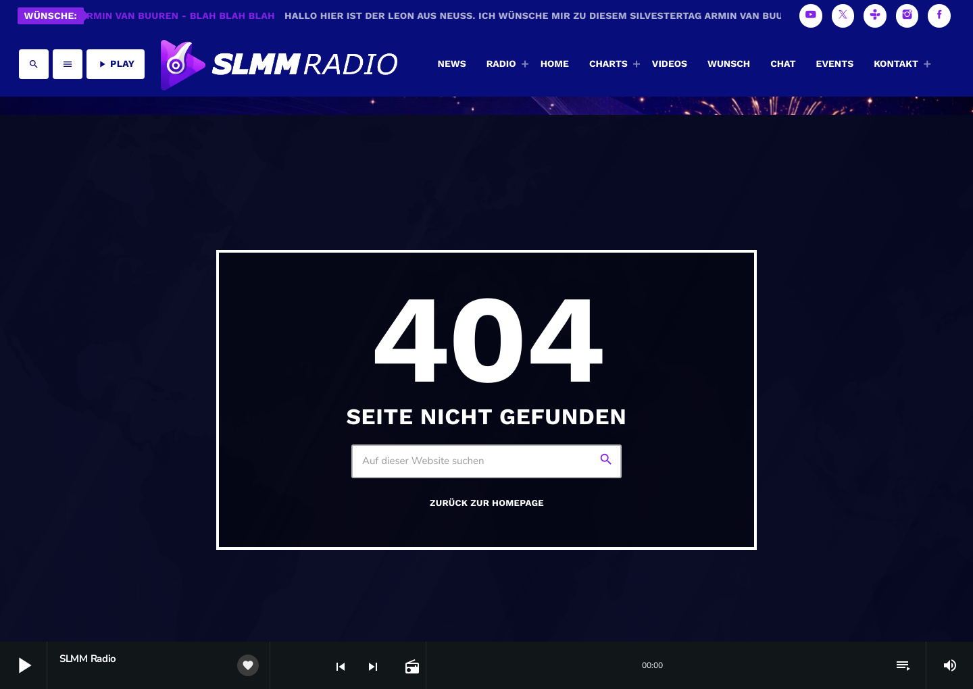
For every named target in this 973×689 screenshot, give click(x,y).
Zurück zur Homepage (487, 504)
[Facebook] (939, 16)
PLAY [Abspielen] (115, 64)
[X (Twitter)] (843, 16)
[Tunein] (875, 16)
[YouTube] (810, 16)
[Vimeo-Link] (278, 64)
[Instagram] (907, 16)
